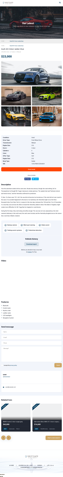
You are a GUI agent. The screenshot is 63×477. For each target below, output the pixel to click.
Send (58, 365)
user (5, 375)
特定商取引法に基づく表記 (25, 465)
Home (2, 41)
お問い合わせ (50, 465)
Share (27, 179)
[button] (31, 169)
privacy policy (13, 365)
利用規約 (39, 465)
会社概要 (11, 465)
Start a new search (54, 438)
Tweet (35, 179)
